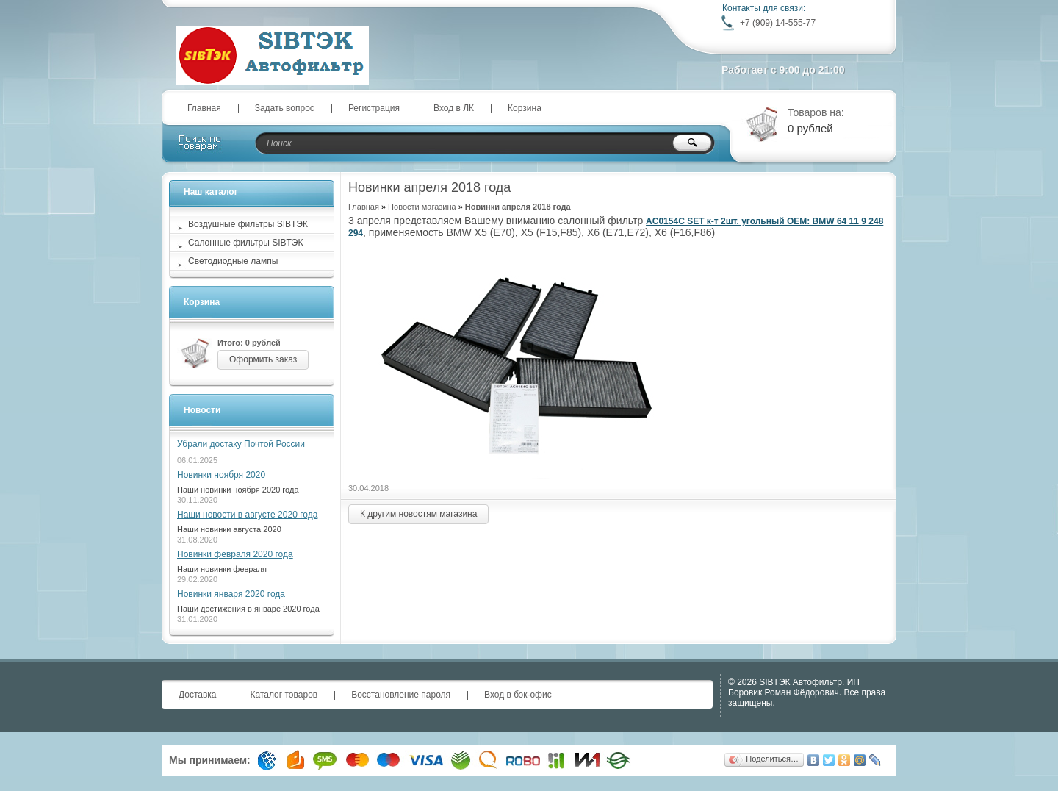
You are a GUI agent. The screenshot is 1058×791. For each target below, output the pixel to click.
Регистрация (374, 108)
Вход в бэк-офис (518, 695)
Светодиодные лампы (233, 261)
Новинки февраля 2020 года (235, 554)
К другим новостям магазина (418, 514)
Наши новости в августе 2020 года (247, 514)
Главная (204, 108)
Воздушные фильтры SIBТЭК (248, 224)
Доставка (198, 695)
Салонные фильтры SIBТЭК (245, 242)
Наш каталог (211, 192)
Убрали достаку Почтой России (241, 444)
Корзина (524, 108)
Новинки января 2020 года (231, 594)
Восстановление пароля (400, 695)
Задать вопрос (284, 108)
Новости (202, 410)
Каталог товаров (284, 695)
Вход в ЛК (453, 108)
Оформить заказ (263, 359)
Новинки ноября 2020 (221, 475)
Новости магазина (422, 206)
